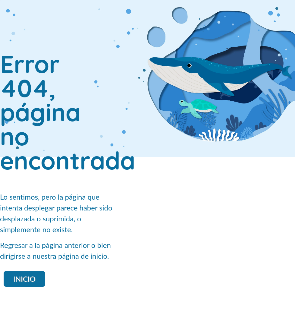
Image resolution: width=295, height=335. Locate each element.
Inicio (24, 278)
